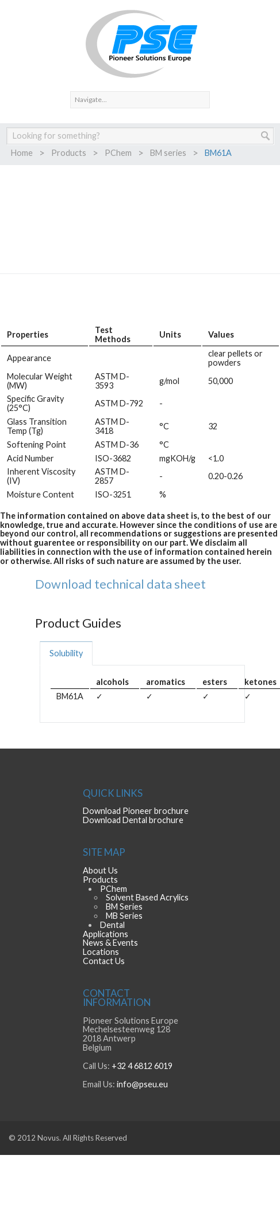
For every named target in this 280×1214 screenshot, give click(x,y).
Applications (105, 934)
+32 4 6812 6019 (142, 1066)
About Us (100, 870)
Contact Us (104, 961)
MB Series (124, 916)
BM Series (124, 906)
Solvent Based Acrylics (147, 897)
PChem (118, 153)
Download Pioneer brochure (136, 811)
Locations (101, 952)
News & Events (110, 942)
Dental (112, 925)
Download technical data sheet (120, 584)
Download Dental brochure (133, 820)
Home (22, 153)
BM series (168, 153)
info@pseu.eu (142, 1084)
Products (68, 153)
